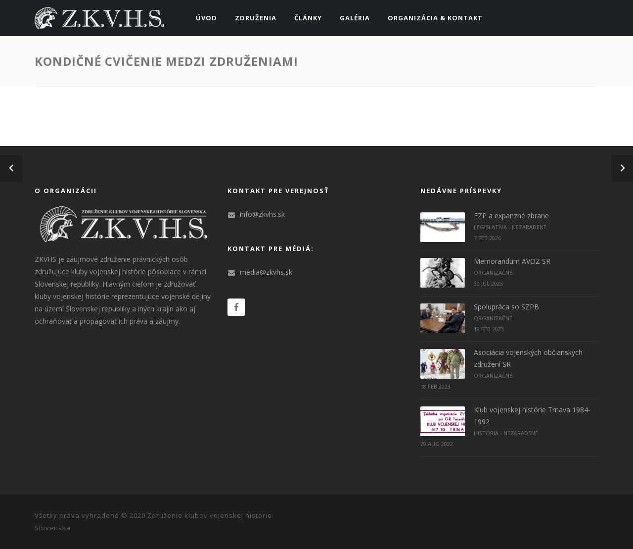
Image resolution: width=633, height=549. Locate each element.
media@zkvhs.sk (266, 272)
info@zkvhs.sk (262, 214)
